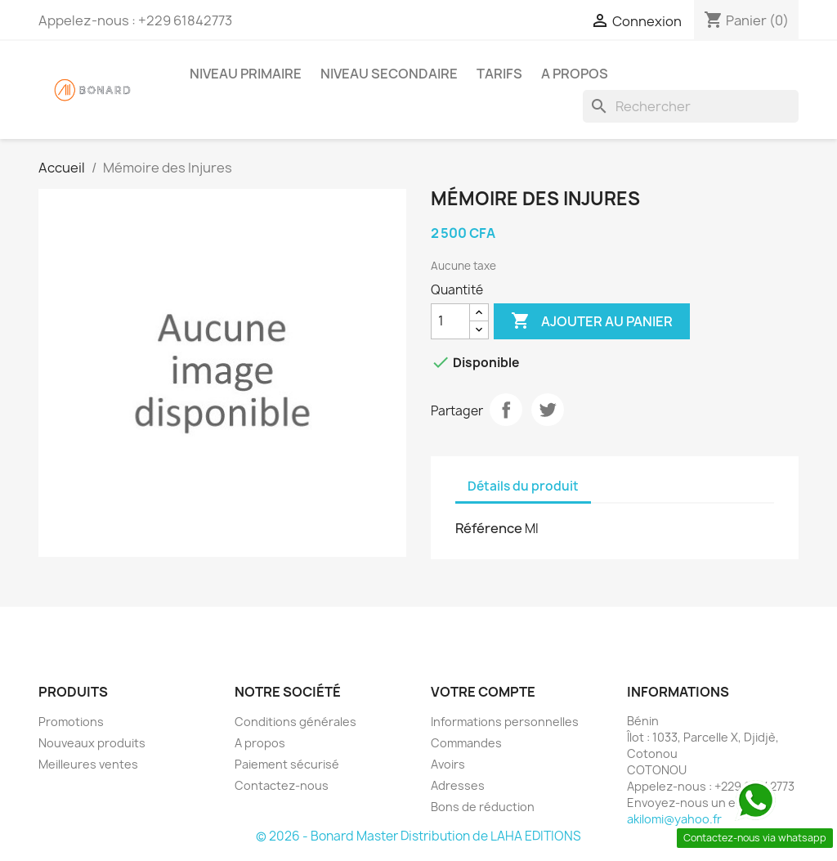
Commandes (466, 743)
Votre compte (483, 692)
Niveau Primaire (246, 74)
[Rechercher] (691, 106)
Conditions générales (295, 721)
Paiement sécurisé (287, 764)
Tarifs (499, 74)
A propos (574, 74)
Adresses (458, 785)
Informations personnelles (505, 721)
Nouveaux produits (91, 743)
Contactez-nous (282, 785)
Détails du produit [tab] (523, 486)
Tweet (547, 409)
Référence (488, 528)
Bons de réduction (483, 806)
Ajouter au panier (592, 321)
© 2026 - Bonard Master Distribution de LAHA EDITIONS (418, 836)
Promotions (71, 721)
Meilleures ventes (88, 764)
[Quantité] (450, 321)
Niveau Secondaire (389, 74)
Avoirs (448, 764)
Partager (506, 409)
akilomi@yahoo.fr (674, 819)
